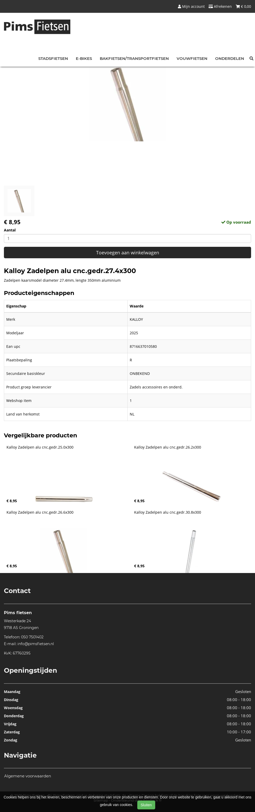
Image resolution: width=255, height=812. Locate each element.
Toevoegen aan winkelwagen (127, 252)
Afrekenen (220, 6)
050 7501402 (32, 637)
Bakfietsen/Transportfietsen (134, 58)
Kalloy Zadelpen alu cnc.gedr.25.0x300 (40, 447)
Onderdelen (229, 58)
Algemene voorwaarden (27, 775)
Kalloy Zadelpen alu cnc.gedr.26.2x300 (167, 447)
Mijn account (191, 6)
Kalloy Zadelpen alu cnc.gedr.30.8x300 (167, 512)
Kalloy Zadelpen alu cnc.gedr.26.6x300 (40, 512)
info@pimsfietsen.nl (35, 643)
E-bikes (84, 58)
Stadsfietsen (53, 58)
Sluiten (146, 805)
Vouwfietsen (192, 58)
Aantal (10, 230)
